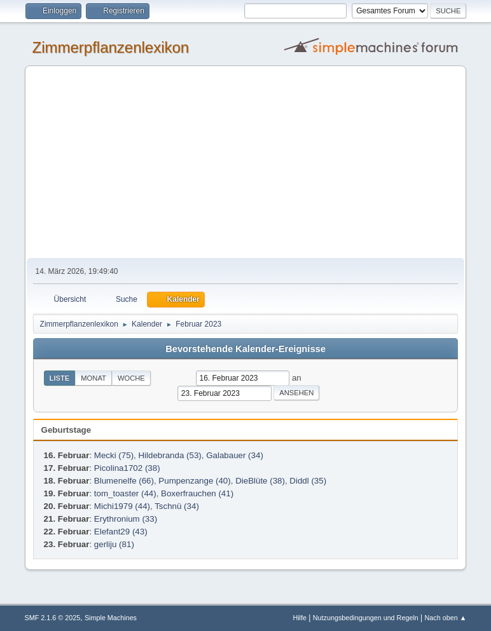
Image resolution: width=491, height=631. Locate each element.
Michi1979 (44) (122, 506)
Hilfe (300, 617)
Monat (93, 378)
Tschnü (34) (177, 506)
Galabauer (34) (234, 455)
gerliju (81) (114, 544)
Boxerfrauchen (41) (197, 493)
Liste (60, 378)
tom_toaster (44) (125, 493)
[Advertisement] (246, 163)
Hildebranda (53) (169, 455)
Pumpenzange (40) (194, 480)
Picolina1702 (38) (127, 468)
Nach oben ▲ (446, 617)
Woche (131, 378)
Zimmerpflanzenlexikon (111, 47)
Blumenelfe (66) (124, 480)
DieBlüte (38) (260, 480)
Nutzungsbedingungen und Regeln (365, 617)
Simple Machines (111, 617)
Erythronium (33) (125, 519)
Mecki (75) (114, 455)
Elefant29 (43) (121, 531)
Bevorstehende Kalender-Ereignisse (245, 349)
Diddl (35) (307, 480)
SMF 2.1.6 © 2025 (53, 617)
